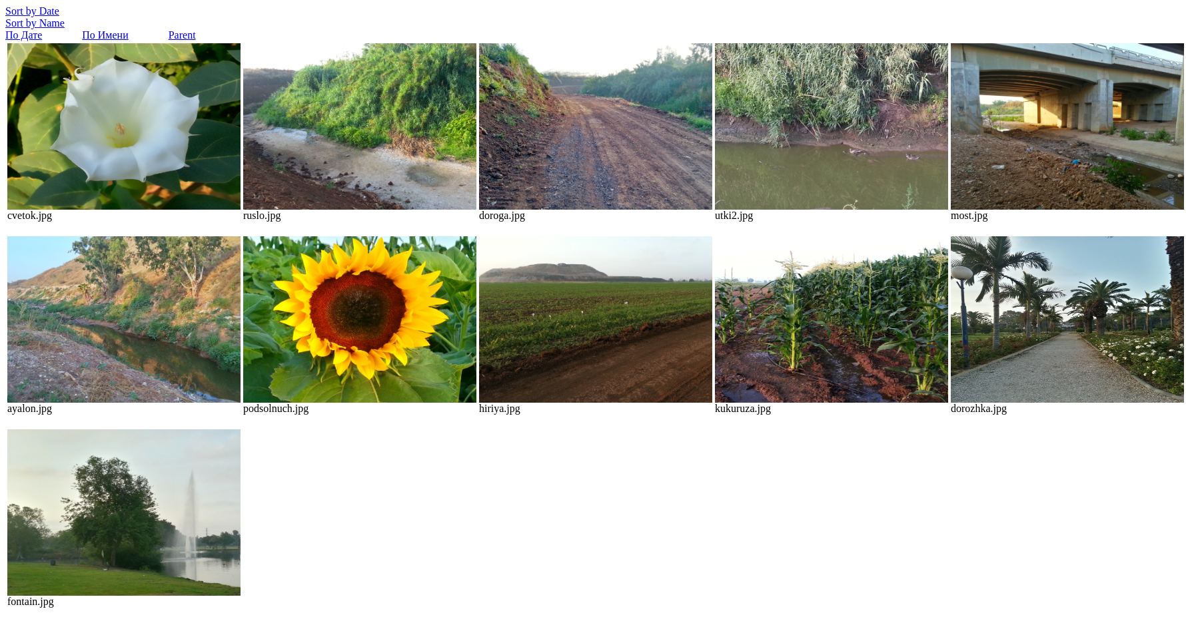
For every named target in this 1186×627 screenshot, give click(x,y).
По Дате (23, 35)
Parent (182, 35)
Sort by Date (32, 11)
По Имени (105, 35)
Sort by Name (35, 23)
